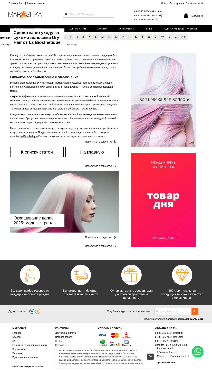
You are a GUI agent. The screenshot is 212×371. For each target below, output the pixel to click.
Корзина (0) (197, 16)
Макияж (102, 28)
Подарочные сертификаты (180, 28)
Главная (16, 333)
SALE (15, 341)
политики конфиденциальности (185, 319)
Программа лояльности (25, 357)
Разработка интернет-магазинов (27, 366)
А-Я (183, 36)
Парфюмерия (126, 28)
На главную (92, 152)
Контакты (60, 345)
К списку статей (37, 152)
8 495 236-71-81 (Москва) (148, 15)
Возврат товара (63, 337)
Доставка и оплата (65, 333)
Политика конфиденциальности (29, 345)
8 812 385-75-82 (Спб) (146, 19)
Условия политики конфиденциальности (122, 363)
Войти (164, 3)
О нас (58, 341)
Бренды (16, 337)
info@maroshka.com (166, 352)
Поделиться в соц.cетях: (98, 141)
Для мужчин (78, 28)
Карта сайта (19, 349)
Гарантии (17, 353)
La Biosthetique (29, 136)
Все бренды (9, 38)
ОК (150, 356)
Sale (149, 28)
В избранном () (195, 3)
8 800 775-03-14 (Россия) (148, 11)
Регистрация (177, 3)
